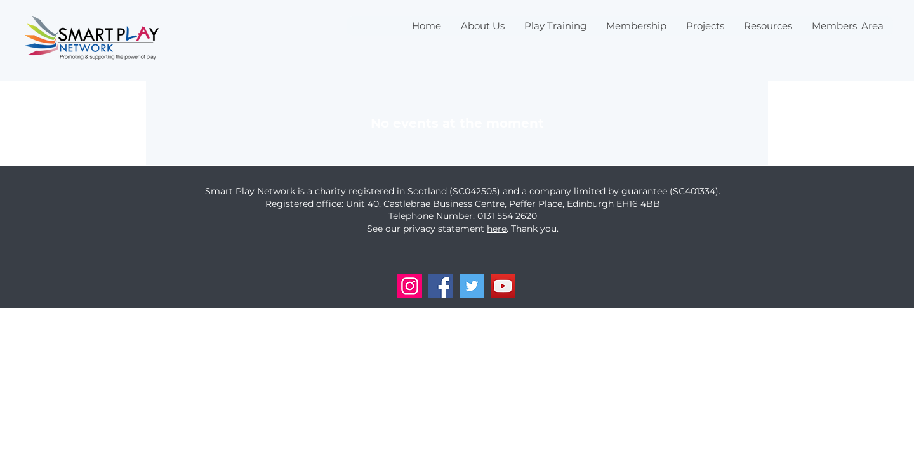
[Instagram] (409, 286)
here (497, 228)
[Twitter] (472, 286)
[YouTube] (503, 286)
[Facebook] (440, 286)
